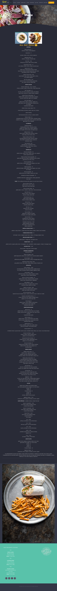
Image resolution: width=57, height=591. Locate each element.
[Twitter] (6, 578)
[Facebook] (9, 578)
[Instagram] (15, 578)
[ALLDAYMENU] (28, 32)
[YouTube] (12, 578)
